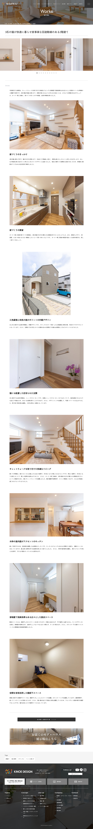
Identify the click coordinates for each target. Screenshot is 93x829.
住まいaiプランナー (75, 773)
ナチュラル (21, 759)
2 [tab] (39, 73)
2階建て (7, 759)
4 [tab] (43, 73)
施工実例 (14, 759)
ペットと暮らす (30, 759)
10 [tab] (56, 73)
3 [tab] (41, 73)
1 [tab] (37, 73)
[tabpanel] (46, 54)
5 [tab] (45, 73)
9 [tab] (53, 73)
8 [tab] (51, 73)
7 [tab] (49, 73)
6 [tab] (47, 73)
